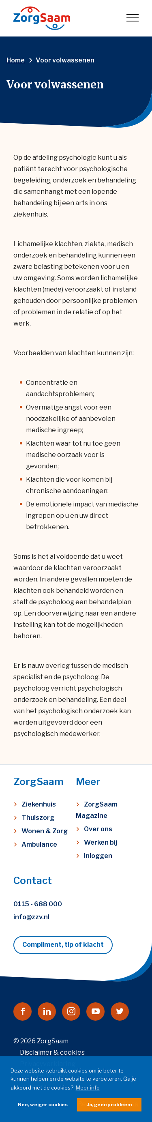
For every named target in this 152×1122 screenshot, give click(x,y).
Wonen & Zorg (44, 831)
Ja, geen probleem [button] (109, 1104)
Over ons (98, 829)
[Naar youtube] (95, 1011)
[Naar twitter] (120, 1011)
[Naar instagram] (71, 1011)
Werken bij (100, 842)
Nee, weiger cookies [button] (43, 1104)
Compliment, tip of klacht (63, 944)
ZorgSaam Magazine (97, 810)
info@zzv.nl (31, 917)
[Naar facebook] (22, 1011)
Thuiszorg (37, 818)
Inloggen (98, 856)
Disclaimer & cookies (52, 1052)
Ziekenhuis (38, 804)
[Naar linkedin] (47, 1011)
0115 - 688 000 (37, 904)
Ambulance (39, 844)
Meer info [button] (88, 1087)
